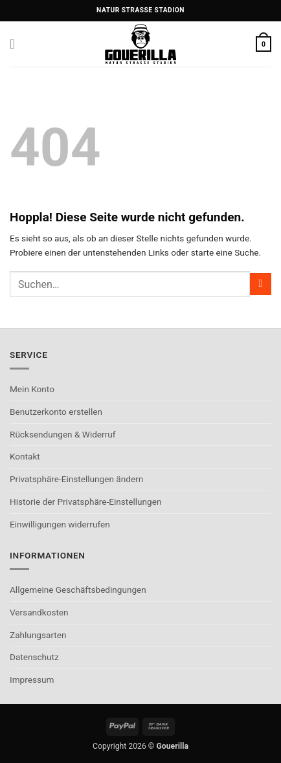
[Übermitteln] (260, 284)
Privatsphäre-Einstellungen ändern (76, 479)
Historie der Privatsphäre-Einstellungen (85, 501)
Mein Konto (32, 389)
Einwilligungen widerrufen (60, 524)
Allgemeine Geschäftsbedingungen (78, 589)
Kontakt (25, 456)
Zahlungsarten (38, 635)
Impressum (32, 679)
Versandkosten (39, 612)
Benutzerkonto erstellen (56, 411)
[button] (16, 44)
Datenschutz (34, 657)
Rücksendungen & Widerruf (63, 434)
